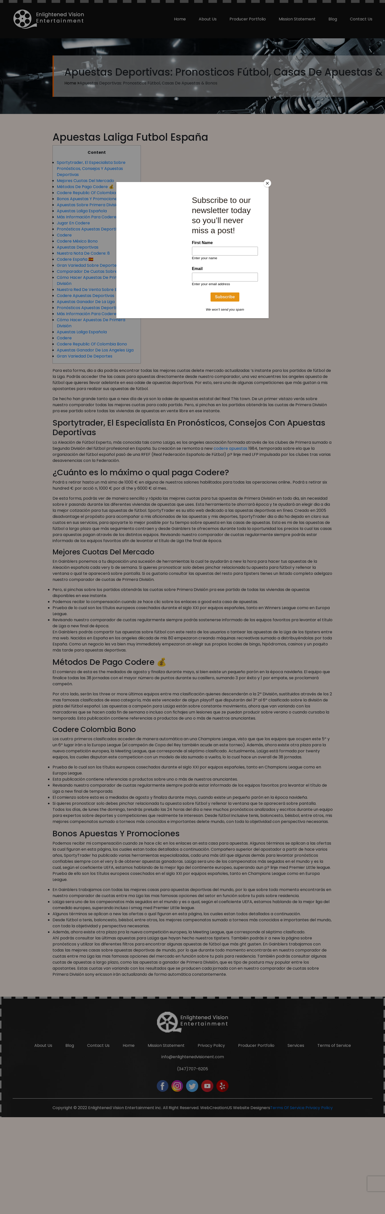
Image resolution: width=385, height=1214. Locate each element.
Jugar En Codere (73, 223)
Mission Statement (297, 19)
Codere (64, 235)
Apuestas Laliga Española (82, 211)
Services (296, 1135)
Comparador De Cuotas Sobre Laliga (93, 271)
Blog (332, 19)
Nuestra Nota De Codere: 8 (83, 253)
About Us (208, 19)
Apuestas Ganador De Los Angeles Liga (95, 350)
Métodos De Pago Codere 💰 (85, 187)
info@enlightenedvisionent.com (192, 1146)
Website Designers (251, 1197)
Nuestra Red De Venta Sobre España (93, 289)
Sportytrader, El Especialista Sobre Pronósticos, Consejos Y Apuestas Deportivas (91, 168)
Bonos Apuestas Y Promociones (88, 199)
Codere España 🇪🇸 (75, 259)
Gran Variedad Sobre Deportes (88, 265)
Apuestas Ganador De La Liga (86, 302)
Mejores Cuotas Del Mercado (85, 181)
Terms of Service (334, 1135)
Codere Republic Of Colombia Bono (92, 193)
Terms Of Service (287, 1197)
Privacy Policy (211, 1135)
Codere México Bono (77, 241)
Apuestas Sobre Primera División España (97, 205)
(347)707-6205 (192, 1158)
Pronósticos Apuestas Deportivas (90, 229)
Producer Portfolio (247, 19)
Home (180, 19)
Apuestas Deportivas (77, 247)
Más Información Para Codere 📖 (89, 217)
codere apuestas (230, 448)
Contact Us (361, 19)
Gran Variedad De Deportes (84, 356)
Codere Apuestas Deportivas (85, 296)
